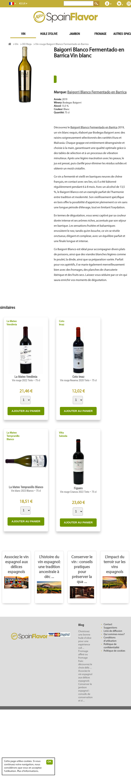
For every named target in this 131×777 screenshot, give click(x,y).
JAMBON (74, 34)
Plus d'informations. (28, 771)
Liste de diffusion (113, 631)
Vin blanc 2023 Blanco (22, 490)
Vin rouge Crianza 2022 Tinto (75, 491)
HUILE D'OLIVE (49, 34)
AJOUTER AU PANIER (26, 410)
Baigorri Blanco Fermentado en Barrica (97, 92)
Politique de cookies (114, 651)
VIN (23, 34)
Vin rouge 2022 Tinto (22, 380)
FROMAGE (100, 34)
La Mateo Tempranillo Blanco (13, 436)
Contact (108, 624)
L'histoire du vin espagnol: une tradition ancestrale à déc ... (49, 567)
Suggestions (110, 627)
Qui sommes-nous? (114, 634)
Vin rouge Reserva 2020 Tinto (75, 380)
